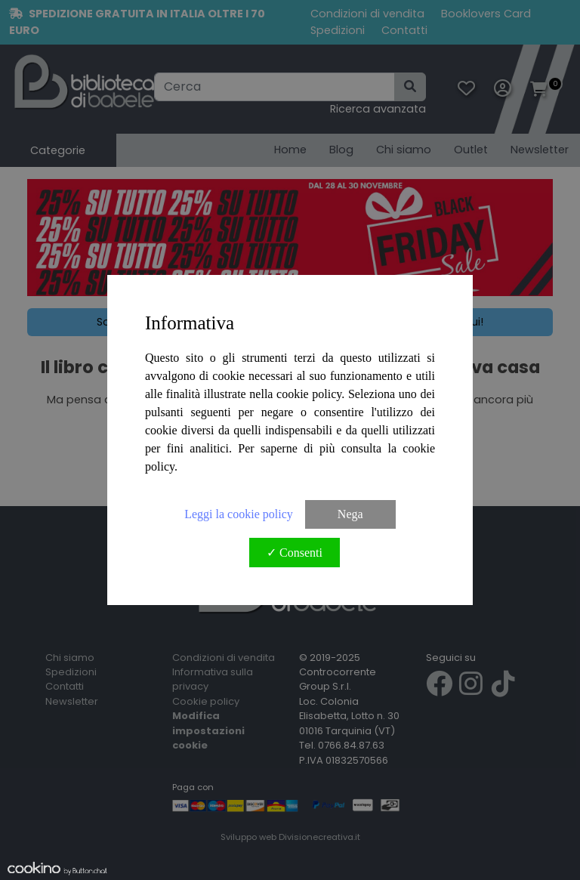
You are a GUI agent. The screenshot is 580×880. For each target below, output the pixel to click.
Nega (350, 514)
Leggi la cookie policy (238, 514)
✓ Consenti (294, 552)
